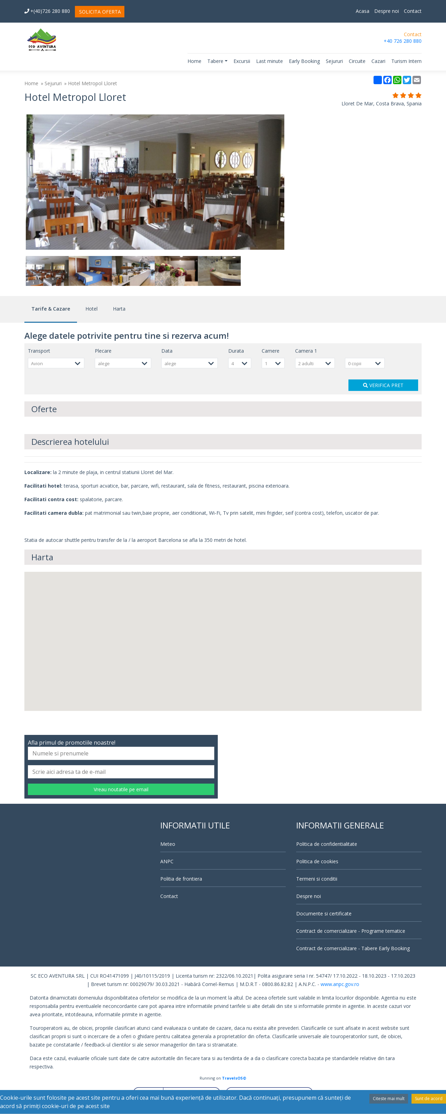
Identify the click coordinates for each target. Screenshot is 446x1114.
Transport (39, 350)
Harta (119, 308)
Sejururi (334, 61)
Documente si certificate (324, 913)
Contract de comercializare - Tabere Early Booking (353, 948)
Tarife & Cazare (50, 308)
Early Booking (304, 61)
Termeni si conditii (316, 878)
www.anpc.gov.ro (340, 984)
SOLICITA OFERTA (100, 11)
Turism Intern (406, 61)
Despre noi (386, 11)
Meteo (167, 844)
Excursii (241, 61)
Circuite (357, 61)
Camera (306, 350)
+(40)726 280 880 (47, 11)
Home (194, 61)
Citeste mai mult (389, 1098)
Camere (270, 350)
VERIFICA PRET (383, 385)
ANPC (167, 861)
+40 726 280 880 (403, 41)
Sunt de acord (429, 1098)
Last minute (269, 61)
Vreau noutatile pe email (121, 789)
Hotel (91, 308)
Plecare (103, 350)
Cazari (378, 61)
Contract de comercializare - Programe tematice (350, 931)
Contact (413, 11)
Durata (236, 350)
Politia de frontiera (181, 878)
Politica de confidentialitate (326, 844)
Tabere (215, 61)
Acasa (362, 11)
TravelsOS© (234, 1078)
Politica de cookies (317, 861)
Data (166, 350)
